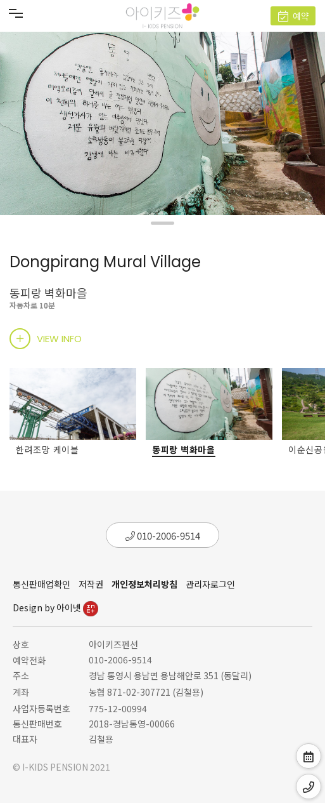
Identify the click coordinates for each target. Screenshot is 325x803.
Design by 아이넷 (55, 607)
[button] (162, 223)
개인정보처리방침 (144, 584)
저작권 (91, 584)
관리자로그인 (210, 584)
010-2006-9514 (162, 535)
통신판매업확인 (41, 584)
